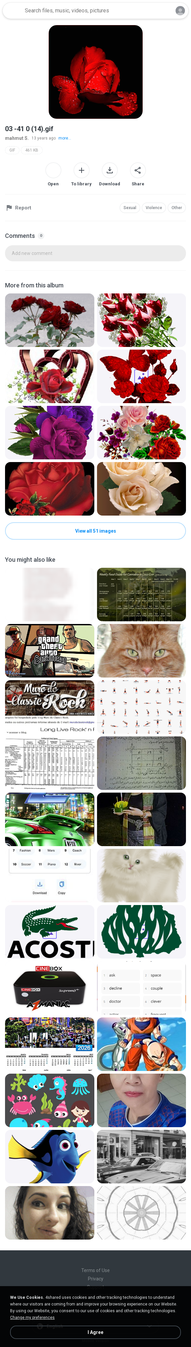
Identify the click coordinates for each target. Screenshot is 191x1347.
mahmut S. (17, 138)
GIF (12, 150)
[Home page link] (13, 11)
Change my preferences (32, 1317)
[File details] (49, 320)
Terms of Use (95, 1270)
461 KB (31, 150)
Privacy (95, 1278)
